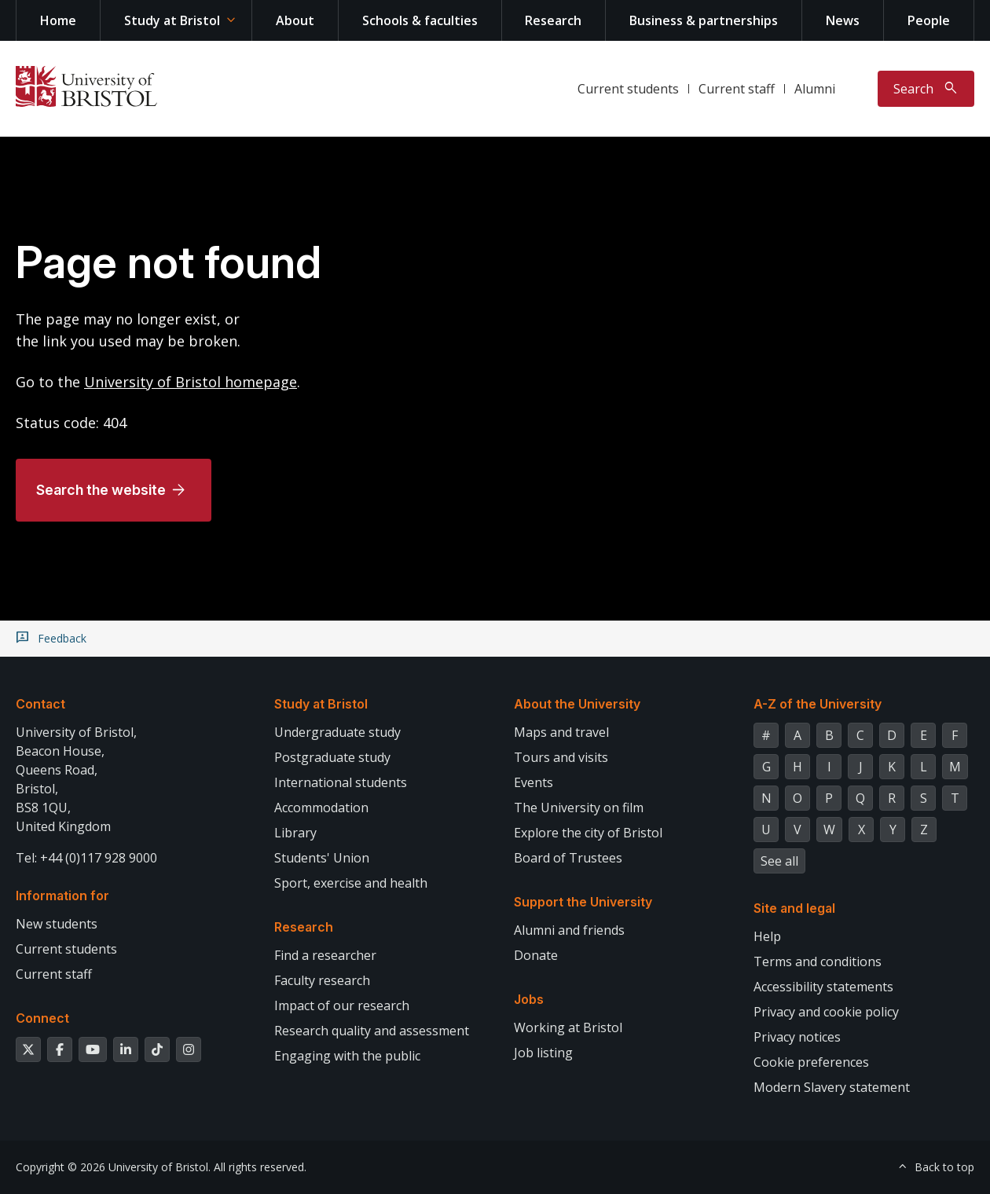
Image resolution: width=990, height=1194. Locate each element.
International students (340, 782)
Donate (536, 955)
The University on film (579, 807)
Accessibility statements (823, 986)
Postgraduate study (332, 757)
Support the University (583, 902)
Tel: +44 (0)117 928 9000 (86, 857)
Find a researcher (325, 955)
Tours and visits (561, 757)
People (929, 20)
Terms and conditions (818, 961)
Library (295, 832)
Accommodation (321, 807)
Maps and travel (561, 732)
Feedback (62, 638)
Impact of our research (341, 1005)
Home (58, 20)
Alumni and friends (569, 930)
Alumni (814, 88)
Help (767, 936)
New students (56, 923)
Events (533, 782)
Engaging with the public (347, 1055)
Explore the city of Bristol (588, 832)
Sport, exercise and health (350, 883)
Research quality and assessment (371, 1030)
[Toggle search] (926, 89)
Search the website (101, 490)
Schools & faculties (420, 20)
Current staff (736, 88)
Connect (42, 1018)
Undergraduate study (337, 732)
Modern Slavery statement (832, 1087)
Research (553, 20)
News (843, 20)
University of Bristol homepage (190, 381)
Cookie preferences (811, 1062)
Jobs (529, 999)
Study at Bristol (172, 20)
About (295, 20)
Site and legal (794, 908)
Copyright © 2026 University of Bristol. (113, 1166)
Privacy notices (797, 1037)
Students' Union (321, 857)
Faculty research (322, 980)
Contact (40, 704)
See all (779, 861)
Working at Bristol (568, 1027)
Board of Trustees (568, 857)
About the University (577, 704)
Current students (628, 88)
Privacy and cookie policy (826, 1011)
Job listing (543, 1052)
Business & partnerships (703, 20)
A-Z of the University (818, 704)
